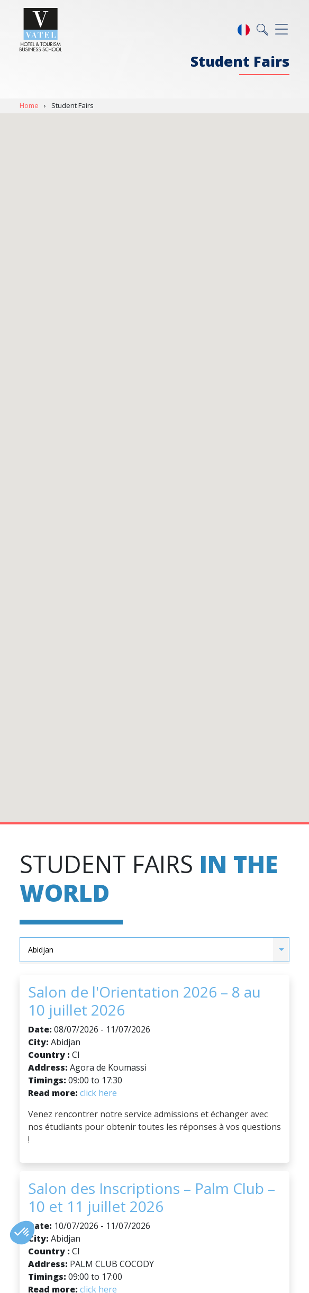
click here (98, 1093)
